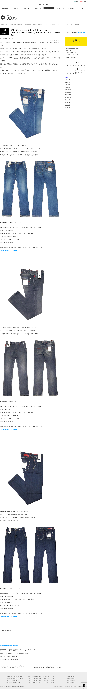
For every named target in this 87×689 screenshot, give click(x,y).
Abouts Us (2, 686)
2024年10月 (68, 94)
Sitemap (21, 686)
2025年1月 (67, 87)
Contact (81, 8)
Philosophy (16, 8)
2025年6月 (67, 79)
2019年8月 (67, 102)
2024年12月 (68, 89)
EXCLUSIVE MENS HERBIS (17, 24)
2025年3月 (67, 82)
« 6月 (67, 77)
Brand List (27, 8)
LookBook (70, 8)
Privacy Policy (15, 686)
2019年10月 (68, 97)
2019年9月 (67, 100)
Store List (38, 8)
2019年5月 (67, 107)
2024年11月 (68, 92)
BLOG (7, 24)
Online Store (59, 8)
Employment (8, 686)
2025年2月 (67, 84)
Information (5, 8)
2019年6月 (67, 105)
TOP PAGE (2, 24)
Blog (49, 8)
